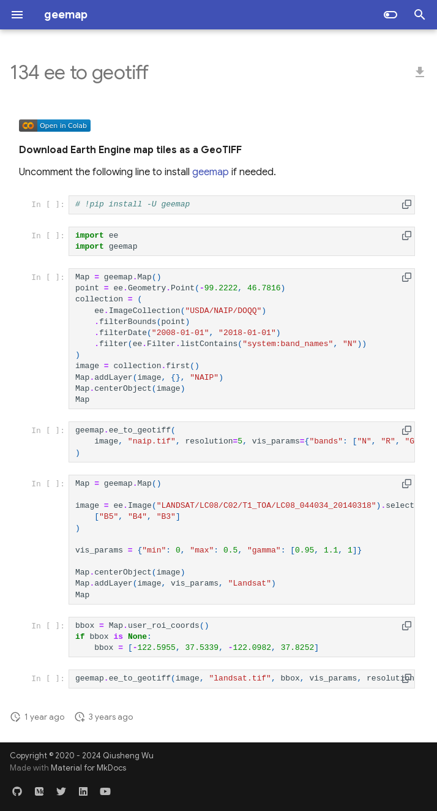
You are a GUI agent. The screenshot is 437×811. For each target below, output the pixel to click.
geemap (210, 172)
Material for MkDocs (88, 768)
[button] (406, 204)
